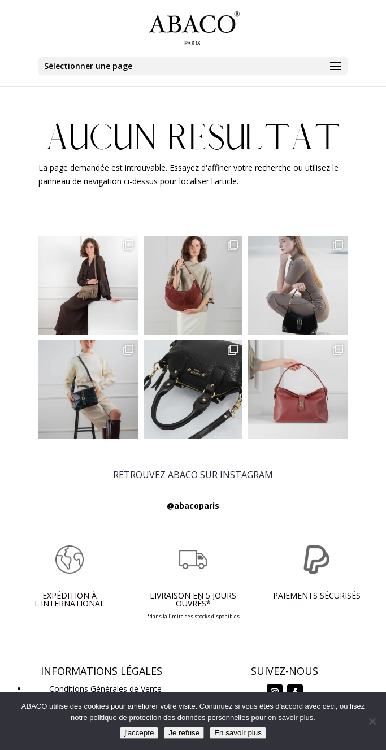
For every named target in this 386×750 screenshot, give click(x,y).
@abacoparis (193, 505)
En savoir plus (238, 733)
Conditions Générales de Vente (105, 688)
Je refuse (183, 733)
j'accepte (139, 733)
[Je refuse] (372, 721)
